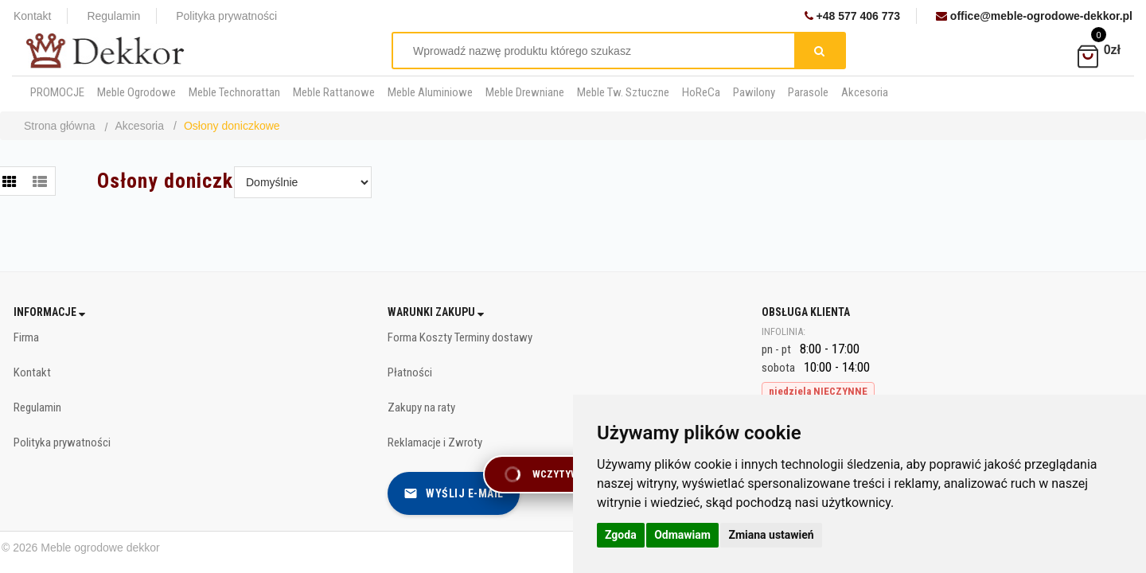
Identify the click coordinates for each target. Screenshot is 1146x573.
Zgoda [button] (621, 534)
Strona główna (60, 125)
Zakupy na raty (421, 407)
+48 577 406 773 (852, 16)
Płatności (410, 372)
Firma (26, 337)
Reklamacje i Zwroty (435, 442)
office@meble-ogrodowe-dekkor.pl (1034, 16)
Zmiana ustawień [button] (770, 534)
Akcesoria (139, 125)
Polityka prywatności (226, 16)
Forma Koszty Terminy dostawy (460, 337)
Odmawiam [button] (682, 534)
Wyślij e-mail (453, 493)
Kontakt (32, 16)
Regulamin (113, 16)
